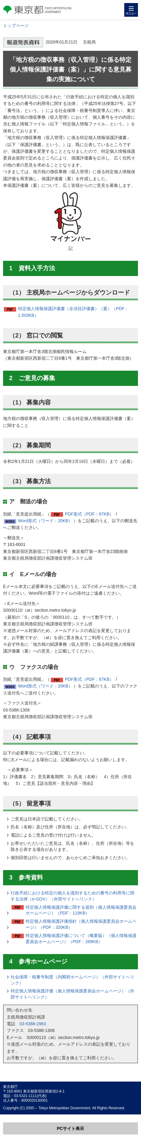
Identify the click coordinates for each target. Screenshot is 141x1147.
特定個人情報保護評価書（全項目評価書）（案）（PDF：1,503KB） (73, 312)
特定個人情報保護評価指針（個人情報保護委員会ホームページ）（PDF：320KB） (81, 924)
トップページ (16, 25)
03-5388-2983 (32, 1023)
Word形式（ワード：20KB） (45, 520)
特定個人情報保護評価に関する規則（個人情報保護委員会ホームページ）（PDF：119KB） (81, 910)
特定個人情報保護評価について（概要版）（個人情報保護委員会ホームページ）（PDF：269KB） (81, 938)
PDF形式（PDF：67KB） (89, 514)
